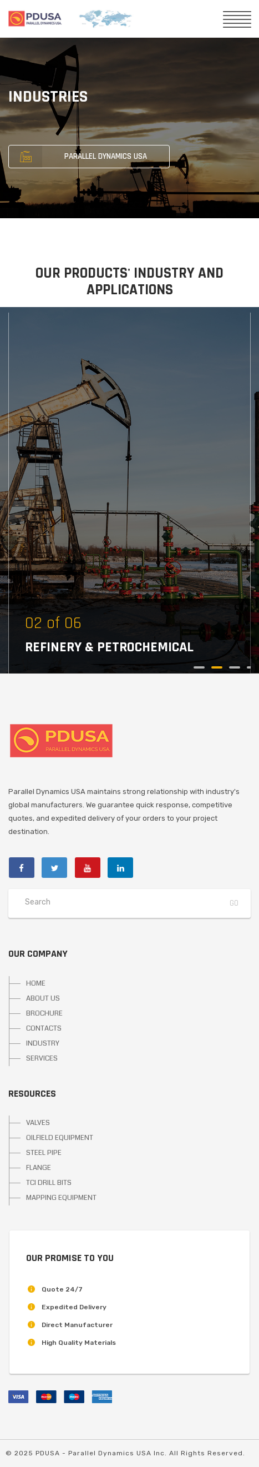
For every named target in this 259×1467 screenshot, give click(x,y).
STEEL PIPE (44, 1153)
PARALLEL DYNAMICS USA (78, 156)
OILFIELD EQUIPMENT (59, 1138)
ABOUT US (43, 998)
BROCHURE (44, 1013)
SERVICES (42, 1058)
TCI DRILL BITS (49, 1183)
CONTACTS (44, 1028)
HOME (35, 983)
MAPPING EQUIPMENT (61, 1198)
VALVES (38, 1123)
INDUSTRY (42, 1043)
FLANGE (38, 1168)
